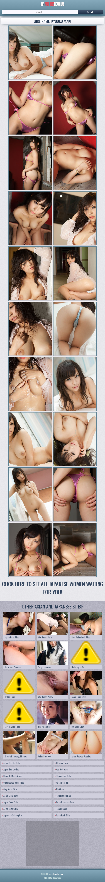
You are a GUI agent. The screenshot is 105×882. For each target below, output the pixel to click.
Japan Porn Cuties (11, 802)
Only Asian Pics (10, 789)
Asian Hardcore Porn (64, 802)
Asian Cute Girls (10, 809)
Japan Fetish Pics (63, 795)
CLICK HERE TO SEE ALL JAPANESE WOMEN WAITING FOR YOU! (52, 588)
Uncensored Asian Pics (13, 782)
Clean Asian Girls (63, 776)
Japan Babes (61, 809)
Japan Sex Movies (11, 769)
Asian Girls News (10, 795)
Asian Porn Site (62, 782)
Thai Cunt (59, 789)
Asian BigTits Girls (11, 763)
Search (90, 12)
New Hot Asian (62, 769)
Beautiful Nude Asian (12, 776)
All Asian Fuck (61, 763)
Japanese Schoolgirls (12, 815)
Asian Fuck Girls (62, 815)
